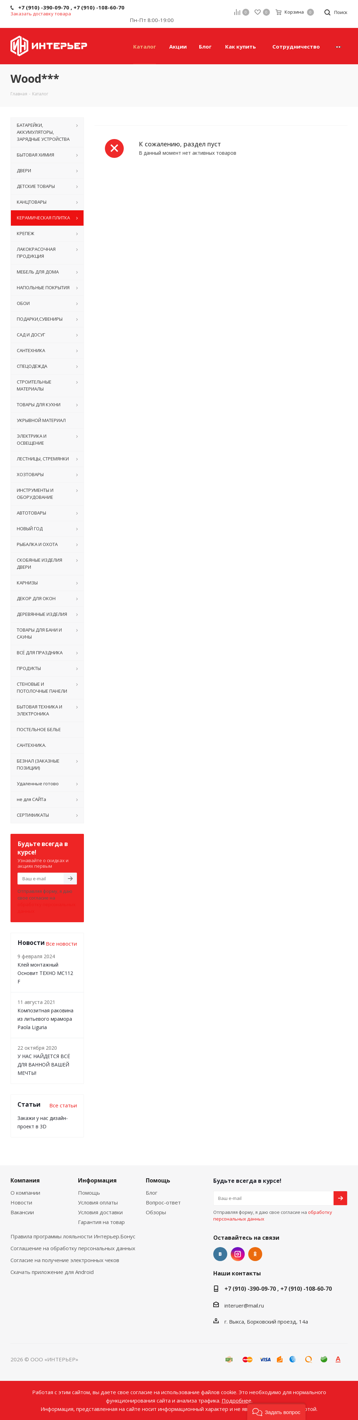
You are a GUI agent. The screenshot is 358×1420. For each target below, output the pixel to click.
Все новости (61, 943)
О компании (25, 1192)
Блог (151, 1192)
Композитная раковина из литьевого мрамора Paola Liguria (45, 1019)
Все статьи (63, 1105)
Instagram (238, 1254)
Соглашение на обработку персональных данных (72, 1248)
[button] (276, 1411)
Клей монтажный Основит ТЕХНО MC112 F (45, 973)
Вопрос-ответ (163, 1202)
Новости (21, 1202)
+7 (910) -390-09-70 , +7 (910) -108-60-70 (278, 1288)
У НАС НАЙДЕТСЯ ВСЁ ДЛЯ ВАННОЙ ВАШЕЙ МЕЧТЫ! (43, 1064)
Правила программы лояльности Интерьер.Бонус (72, 1236)
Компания (25, 1180)
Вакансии (22, 1212)
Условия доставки (100, 1212)
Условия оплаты (98, 1202)
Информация (97, 1180)
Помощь (89, 1192)
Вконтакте (220, 1254)
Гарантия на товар (101, 1221)
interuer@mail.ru (244, 1305)
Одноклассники (255, 1254)
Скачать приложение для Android (52, 1271)
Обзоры (156, 1212)
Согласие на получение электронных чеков (64, 1260)
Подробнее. (237, 1400)
